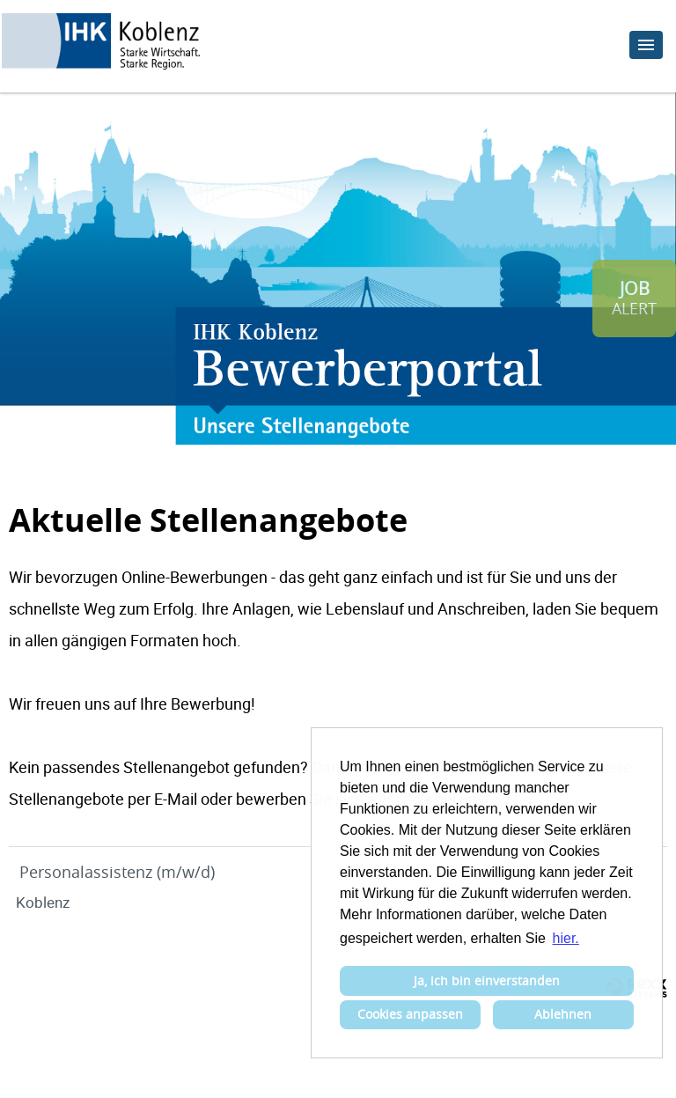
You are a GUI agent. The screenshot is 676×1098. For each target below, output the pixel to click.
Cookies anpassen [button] (410, 1014)
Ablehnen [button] (563, 1014)
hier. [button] (566, 938)
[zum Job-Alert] (634, 298)
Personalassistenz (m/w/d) (117, 871)
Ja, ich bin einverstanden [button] (487, 980)
